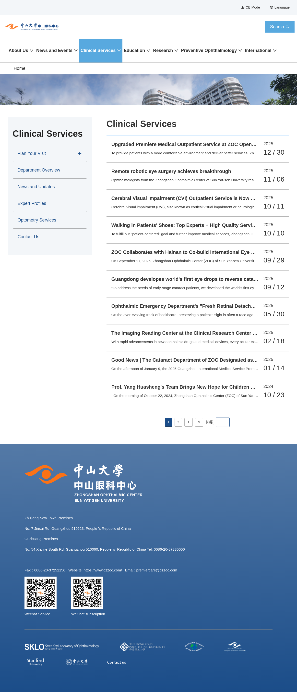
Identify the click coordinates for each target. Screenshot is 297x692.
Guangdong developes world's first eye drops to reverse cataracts (188, 279)
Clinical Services (98, 50)
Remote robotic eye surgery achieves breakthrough (171, 171)
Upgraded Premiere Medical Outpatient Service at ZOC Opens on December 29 (202, 144)
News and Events (54, 50)
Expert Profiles (32, 203)
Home (19, 68)
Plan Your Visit (32, 153)
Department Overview (39, 170)
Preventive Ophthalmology (209, 50)
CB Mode (250, 7)
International (258, 50)
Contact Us (28, 236)
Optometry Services (37, 220)
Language (280, 7)
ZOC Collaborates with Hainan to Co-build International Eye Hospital (190, 252)
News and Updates (36, 186)
